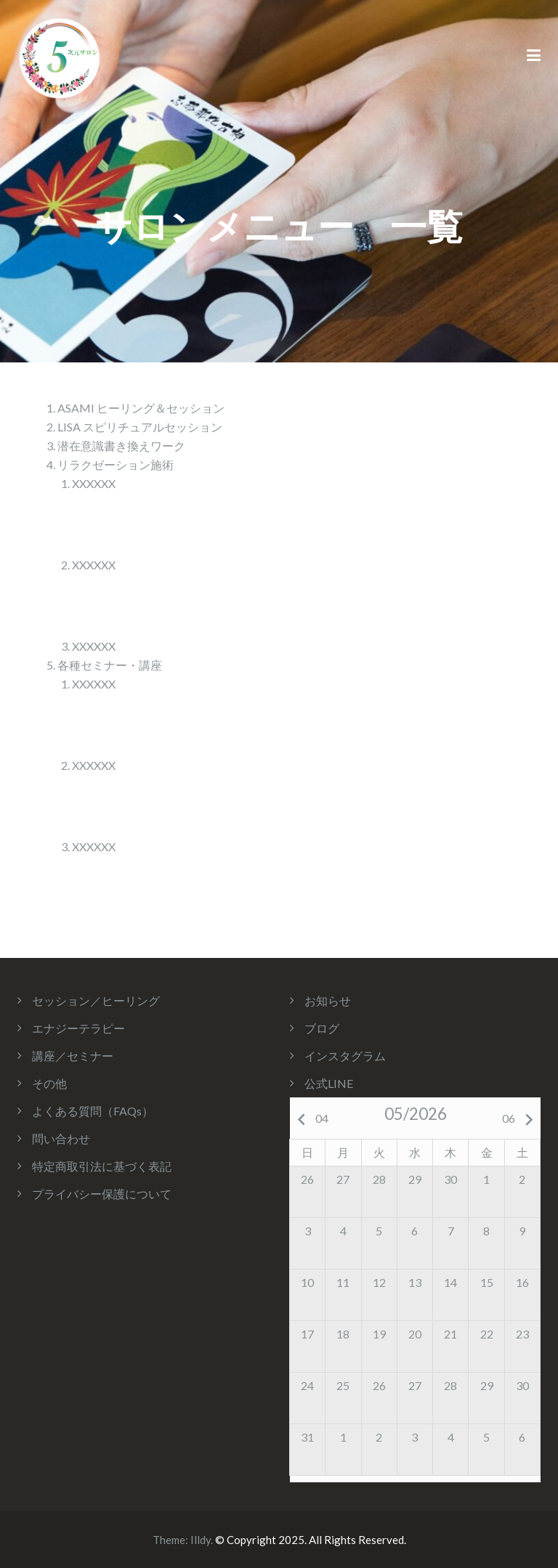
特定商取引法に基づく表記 (101, 1166)
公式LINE (328, 1083)
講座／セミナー (72, 1056)
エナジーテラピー (78, 1028)
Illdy (200, 1539)
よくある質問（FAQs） (92, 1111)
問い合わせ (61, 1138)
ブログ (321, 1028)
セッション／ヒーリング (96, 1000)
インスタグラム (345, 1056)
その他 (49, 1083)
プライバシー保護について (101, 1194)
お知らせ (327, 1000)
